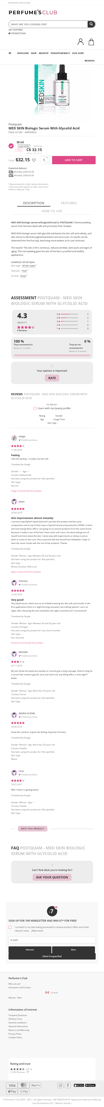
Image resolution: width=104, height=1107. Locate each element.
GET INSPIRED (16, 29)
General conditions (17, 1022)
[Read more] (37, 930)
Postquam (15, 124)
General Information (18, 1026)
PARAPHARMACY (60, 53)
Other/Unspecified (52, 956)
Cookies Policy (15, 1037)
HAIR (34, 53)
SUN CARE (78, 53)
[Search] (91, 24)
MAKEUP (44, 53)
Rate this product (32, 828)
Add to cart (74, 160)
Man (73, 949)
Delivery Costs (15, 1018)
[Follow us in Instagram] (60, 1085)
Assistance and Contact (19, 2)
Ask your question (52, 877)
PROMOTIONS (17, 33)
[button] (52, 993)
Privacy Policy (15, 1033)
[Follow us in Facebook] (68, 1085)
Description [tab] (33, 203)
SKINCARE (23, 53)
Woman (30, 949)
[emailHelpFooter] (52, 940)
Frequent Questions (18, 1015)
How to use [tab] (52, 211)
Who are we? (15, 983)
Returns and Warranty (19, 1030)
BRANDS (90, 60)
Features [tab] (69, 203)
